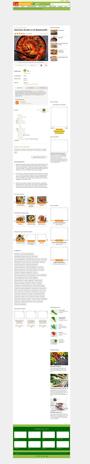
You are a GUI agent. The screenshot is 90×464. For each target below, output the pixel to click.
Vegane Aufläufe (38, 280)
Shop (66, 6)
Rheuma (30, 293)
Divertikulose (17, 285)
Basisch (38, 259)
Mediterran (17, 254)
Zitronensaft (21, 131)
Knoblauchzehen (22, 117)
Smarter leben (52, 6)
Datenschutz (39, 452)
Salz (20, 125)
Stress (27, 296)
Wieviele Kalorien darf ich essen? (31, 84)
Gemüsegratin (17, 298)
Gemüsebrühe (22, 123)
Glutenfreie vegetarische (20, 264)
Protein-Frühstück (41, 224)
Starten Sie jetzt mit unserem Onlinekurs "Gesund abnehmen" (59, 147)
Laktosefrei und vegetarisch (26, 272)
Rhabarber (61, 332)
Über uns (16, 452)
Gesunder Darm (35, 288)
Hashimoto (21, 290)
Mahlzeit (38, 298)
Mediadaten (65, 452)
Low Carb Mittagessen (41, 275)
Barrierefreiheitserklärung (57, 452)
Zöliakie (31, 296)
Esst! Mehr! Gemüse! (55, 366)
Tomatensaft (22, 121)
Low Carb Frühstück (21, 205)
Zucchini (21, 135)
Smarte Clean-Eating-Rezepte (59, 242)
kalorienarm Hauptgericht (20, 269)
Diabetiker (39, 283)
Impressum (34, 452)
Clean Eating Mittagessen (20, 259)
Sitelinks (24, 452)
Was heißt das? (27, 73)
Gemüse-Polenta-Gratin (63, 57)
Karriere (20, 452)
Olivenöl (20, 119)
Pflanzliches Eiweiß (31, 224)
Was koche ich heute (20, 243)
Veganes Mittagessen (33, 277)
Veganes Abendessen (19, 280)
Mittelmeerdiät (18, 261)
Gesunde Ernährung (31, 6)
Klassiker (42, 296)
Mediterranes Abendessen (26, 301)
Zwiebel (20, 115)
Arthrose (34, 283)
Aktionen (60, 6)
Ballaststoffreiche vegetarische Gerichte (23, 256)
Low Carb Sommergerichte (20, 275)
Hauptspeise (39, 301)
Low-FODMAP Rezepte (31, 259)
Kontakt (27, 452)
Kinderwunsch (27, 290)
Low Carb (35, 272)
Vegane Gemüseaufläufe (19, 283)
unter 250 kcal (41, 269)
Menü (35, 301)
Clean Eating (34, 256)
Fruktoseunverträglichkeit (25, 288)
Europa (33, 298)
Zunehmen (37, 296)
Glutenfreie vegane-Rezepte (31, 264)
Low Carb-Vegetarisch (19, 277)
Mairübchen (61, 339)
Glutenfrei (43, 261)
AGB (30, 452)
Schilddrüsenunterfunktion (38, 293)
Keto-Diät (42, 205)
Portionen (44, 112)
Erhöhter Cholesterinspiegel (38, 285)
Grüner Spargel (62, 310)
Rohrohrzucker (22, 129)
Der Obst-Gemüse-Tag (56, 412)
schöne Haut (17, 296)
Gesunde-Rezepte (35, 261)
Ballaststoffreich (30, 254)
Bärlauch (60, 325)
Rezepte (23, 6)
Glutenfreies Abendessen (20, 267)
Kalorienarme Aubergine (31, 269)
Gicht (16, 290)
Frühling (17, 6)
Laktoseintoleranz (35, 290)
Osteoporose (24, 293)
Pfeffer (20, 127)
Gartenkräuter (22, 139)
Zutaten (16, 110)
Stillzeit (22, 296)
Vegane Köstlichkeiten (59, 262)
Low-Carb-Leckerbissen (59, 222)
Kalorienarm (40, 267)
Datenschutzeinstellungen (46, 452)
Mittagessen (44, 298)
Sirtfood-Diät (44, 259)
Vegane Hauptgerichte (29, 280)
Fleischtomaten (22, 133)
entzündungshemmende (26, 285)
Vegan (26, 277)
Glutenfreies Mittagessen (31, 267)
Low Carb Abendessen (31, 275)
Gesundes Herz (43, 288)
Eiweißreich (20, 224)
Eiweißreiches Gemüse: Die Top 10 (59, 388)
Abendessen (17, 301)
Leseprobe (52, 128)
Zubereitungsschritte (19, 161)
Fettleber (16, 288)
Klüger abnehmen (43, 6)
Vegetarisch (28, 283)
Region (29, 298)
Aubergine (21, 137)
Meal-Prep (42, 243)
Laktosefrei (17, 272)
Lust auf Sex (42, 290)
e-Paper (66, 128)
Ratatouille (24, 298)
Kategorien (17, 453)
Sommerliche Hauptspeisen (20, 304)
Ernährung (23, 254)
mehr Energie (17, 293)
